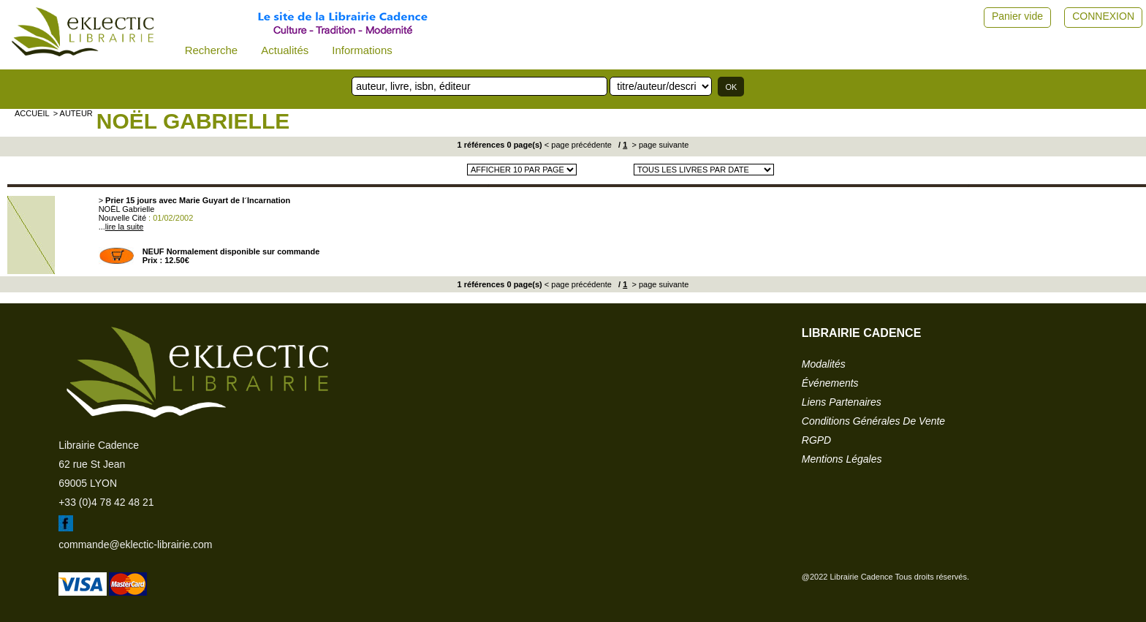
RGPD (816, 440)
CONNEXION (1103, 16)
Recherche (211, 50)
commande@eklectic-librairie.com (135, 544)
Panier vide (1017, 16)
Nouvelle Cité (122, 217)
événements (830, 383)
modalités (824, 364)
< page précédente (578, 144)
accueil (32, 113)
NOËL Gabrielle (192, 121)
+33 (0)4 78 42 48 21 (105, 502)
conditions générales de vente (873, 421)
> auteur (73, 113)
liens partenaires (841, 402)
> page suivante (658, 144)
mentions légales (842, 459)
